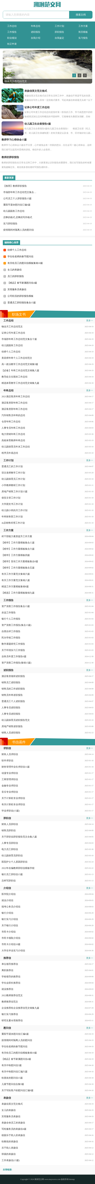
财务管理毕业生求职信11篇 (16, 767)
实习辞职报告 (10, 223)
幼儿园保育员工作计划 (13, 479)
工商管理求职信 (10, 779)
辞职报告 (59, 32)
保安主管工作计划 (11, 498)
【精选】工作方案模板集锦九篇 (18, 593)
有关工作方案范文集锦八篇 (16, 580)
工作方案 (83, 26)
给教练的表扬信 (10, 1141)
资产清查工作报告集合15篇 (16, 606)
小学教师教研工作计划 (13, 485)
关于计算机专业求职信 (13, 798)
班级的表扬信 (9, 1154)
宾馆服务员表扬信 (17, 289)
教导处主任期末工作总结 (14, 376)
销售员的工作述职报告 (13, 688)
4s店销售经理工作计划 (13, 523)
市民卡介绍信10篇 (11, 944)
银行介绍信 (7, 913)
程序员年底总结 (10, 453)
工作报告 (12, 32)
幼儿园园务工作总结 (13, 211)
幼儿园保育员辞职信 (12, 855)
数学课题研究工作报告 (13, 644)
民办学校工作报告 (11, 637)
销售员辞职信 (9, 830)
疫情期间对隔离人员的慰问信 (18, 230)
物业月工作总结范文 (12, 326)
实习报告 (83, 38)
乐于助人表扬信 (10, 1148)
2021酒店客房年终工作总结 (16, 396)
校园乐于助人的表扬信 (13, 1135)
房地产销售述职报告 (12, 726)
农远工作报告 (9, 612)
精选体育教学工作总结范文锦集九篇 (20, 383)
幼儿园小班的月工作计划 (14, 510)
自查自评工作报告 (11, 631)
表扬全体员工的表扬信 (13, 1122)
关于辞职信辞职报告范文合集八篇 (19, 836)
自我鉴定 (59, 38)
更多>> (89, 320)
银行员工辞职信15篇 (12, 874)
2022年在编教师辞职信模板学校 (18, 868)
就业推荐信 (7, 989)
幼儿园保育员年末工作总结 (16, 446)
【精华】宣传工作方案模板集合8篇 (20, 561)
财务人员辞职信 (10, 824)
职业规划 (12, 38)
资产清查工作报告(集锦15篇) (16, 662)
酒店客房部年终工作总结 (14, 403)
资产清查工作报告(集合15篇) (16, 625)
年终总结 (35, 26)
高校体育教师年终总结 (13, 440)
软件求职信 (7, 760)
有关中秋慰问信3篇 (12, 1065)
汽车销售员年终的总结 (13, 415)
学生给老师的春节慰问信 (20, 256)
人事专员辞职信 (10, 843)
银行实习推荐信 (10, 1014)
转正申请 (12, 44)
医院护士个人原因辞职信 (14, 862)
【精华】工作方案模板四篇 (16, 555)
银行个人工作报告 (11, 619)
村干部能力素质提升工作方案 (17, 536)
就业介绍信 (7, 900)
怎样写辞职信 (9, 880)
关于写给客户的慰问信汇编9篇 (17, 1090)
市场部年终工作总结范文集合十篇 (20, 192)
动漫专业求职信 (10, 773)
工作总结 (12, 26)
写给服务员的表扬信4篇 (14, 1129)
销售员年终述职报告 (12, 695)
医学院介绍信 (9, 894)
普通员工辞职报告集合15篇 (22, 302)
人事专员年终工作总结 (13, 428)
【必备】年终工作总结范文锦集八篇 (20, 370)
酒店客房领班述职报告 (13, 676)
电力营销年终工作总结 (13, 434)
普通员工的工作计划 (12, 466)
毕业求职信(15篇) (11, 810)
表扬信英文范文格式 (12, 1104)
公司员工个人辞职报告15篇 (17, 198)
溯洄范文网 (39, 1179)
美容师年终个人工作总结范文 (17, 358)
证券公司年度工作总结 (13, 333)
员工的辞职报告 (16, 276)
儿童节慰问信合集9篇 (13, 1084)
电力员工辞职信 (10, 849)
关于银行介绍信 (10, 925)
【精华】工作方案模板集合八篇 (18, 542)
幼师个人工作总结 (17, 250)
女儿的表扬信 (15, 269)
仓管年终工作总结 (11, 421)
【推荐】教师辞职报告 (15, 186)
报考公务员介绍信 (11, 906)
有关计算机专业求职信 (13, 804)
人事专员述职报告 (11, 707)
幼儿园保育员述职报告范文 (16, 720)
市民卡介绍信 (9, 931)
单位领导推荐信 (10, 964)
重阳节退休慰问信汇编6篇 (16, 205)
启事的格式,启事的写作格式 (17, 217)
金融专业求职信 (10, 785)
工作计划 (59, 26)
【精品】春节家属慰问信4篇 (22, 283)
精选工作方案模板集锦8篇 (15, 586)
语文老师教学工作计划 (13, 472)
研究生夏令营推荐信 (12, 1020)
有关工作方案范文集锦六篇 (16, 574)
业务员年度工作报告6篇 (14, 656)
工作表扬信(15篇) (11, 1160)
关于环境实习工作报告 (13, 650)
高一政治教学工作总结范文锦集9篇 (20, 364)
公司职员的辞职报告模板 (20, 296)
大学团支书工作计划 (12, 504)
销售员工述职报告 (11, 682)
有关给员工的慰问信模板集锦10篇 (25, 263)
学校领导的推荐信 (11, 976)
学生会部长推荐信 (11, 983)
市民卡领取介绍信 (11, 938)
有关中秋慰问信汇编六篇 (14, 1071)
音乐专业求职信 (10, 792)
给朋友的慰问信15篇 (12, 1078)
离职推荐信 (7, 970)
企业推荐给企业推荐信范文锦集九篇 (20, 1008)
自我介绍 (35, 38)
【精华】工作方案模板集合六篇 (18, 549)
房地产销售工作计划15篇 (14, 491)
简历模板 (83, 32)
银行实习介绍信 (10, 919)
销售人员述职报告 (11, 732)
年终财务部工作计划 (12, 516)
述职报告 (35, 32)
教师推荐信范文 (10, 1001)
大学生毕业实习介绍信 (13, 950)
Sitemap (72, 1179)
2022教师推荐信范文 (12, 995)
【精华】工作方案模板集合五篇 (18, 567)
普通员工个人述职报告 (13, 701)
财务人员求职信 (10, 754)
